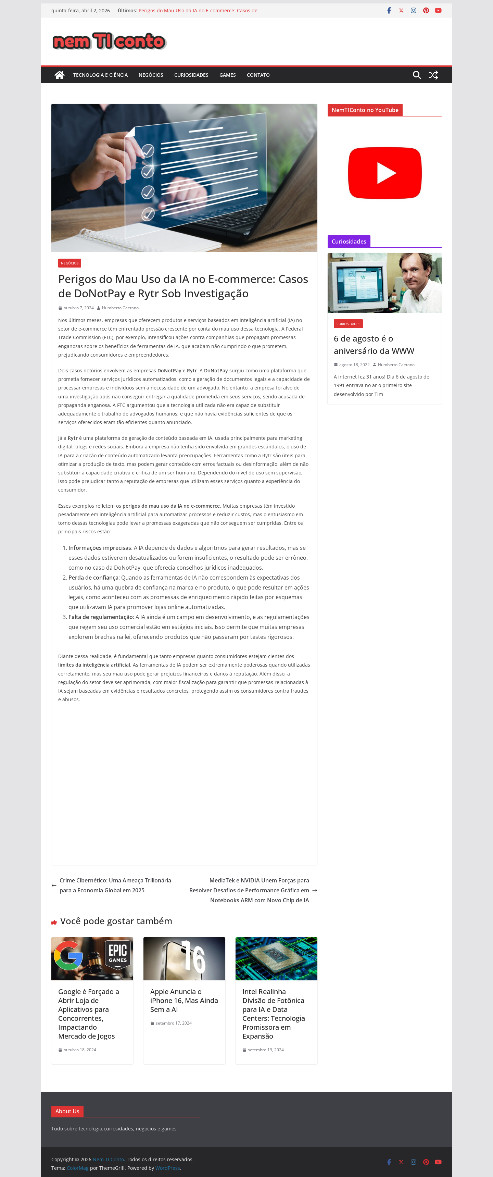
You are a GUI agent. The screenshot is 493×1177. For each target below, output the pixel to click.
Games (227, 75)
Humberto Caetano (120, 308)
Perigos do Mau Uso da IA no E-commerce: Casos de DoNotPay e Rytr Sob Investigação (198, 14)
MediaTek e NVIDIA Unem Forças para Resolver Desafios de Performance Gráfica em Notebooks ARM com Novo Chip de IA (253, 890)
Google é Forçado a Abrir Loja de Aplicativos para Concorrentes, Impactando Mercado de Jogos (88, 1014)
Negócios (151, 75)
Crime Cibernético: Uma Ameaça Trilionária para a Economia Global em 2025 (111, 885)
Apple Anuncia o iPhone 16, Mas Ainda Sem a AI (184, 1000)
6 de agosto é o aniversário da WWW (374, 344)
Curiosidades (191, 75)
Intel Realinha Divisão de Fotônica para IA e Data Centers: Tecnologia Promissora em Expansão (273, 1014)
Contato (258, 75)
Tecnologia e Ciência (100, 75)
